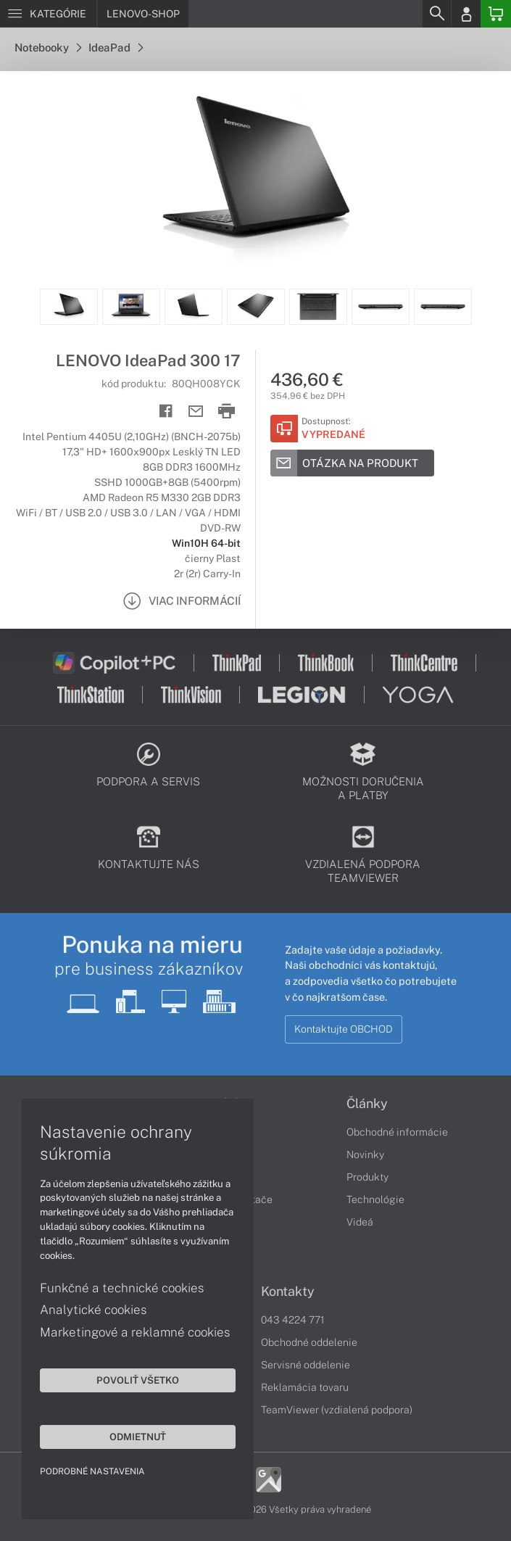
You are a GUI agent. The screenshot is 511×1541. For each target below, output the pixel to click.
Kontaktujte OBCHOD (343, 1029)
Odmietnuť (137, 1436)
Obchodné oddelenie (309, 1342)
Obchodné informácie (397, 1132)
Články (367, 1103)
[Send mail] (196, 411)
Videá (359, 1222)
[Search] (436, 14)
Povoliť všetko (137, 1380)
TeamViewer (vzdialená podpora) (336, 1410)
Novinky (365, 1154)
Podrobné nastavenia (92, 1471)
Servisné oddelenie (305, 1365)
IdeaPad (115, 47)
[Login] (466, 14)
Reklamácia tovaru (305, 1387)
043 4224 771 (293, 1320)
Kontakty (288, 1291)
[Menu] (48, 14)
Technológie (375, 1199)
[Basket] (496, 14)
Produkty (367, 1177)
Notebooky (47, 47)
